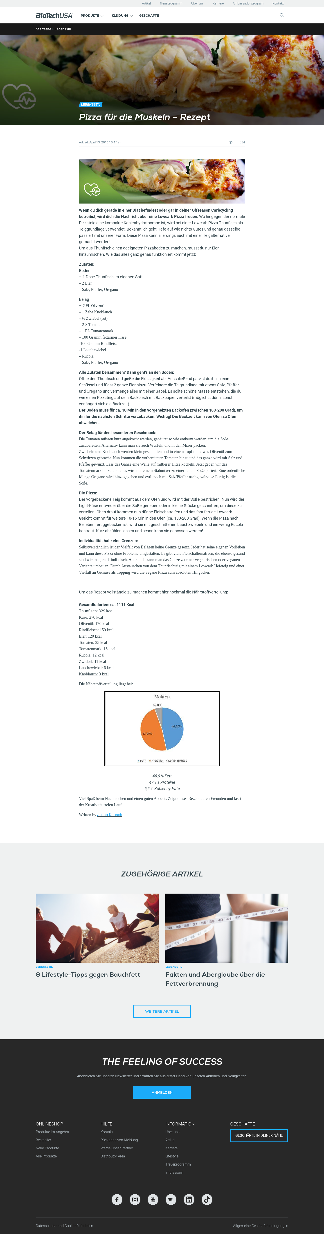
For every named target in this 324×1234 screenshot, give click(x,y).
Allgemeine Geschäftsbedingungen (260, 1226)
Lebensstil (63, 29)
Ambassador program (248, 3)
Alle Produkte (46, 1156)
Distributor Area (113, 1156)
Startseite (43, 29)
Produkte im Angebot (52, 1132)
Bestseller (43, 1140)
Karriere (218, 3)
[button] (92, 15)
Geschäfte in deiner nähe (259, 1135)
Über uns (197, 3)
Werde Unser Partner (117, 1148)
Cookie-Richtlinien (79, 1226)
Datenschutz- (47, 1226)
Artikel (146, 3)
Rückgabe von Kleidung (119, 1140)
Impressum (174, 1172)
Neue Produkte (47, 1148)
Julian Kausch (109, 814)
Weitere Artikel (162, 1012)
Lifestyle (171, 1156)
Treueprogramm (171, 3)
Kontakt (278, 3)
